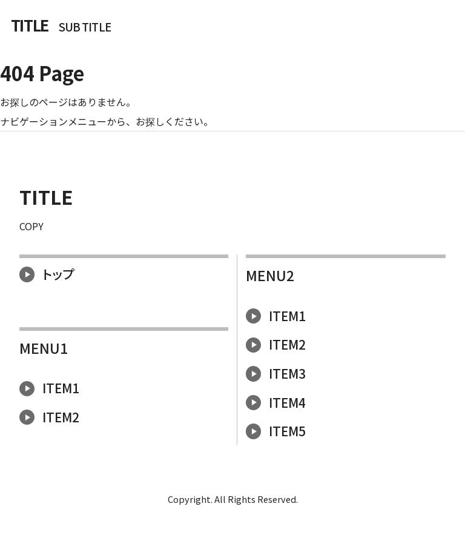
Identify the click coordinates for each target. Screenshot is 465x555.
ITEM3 (276, 373)
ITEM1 (49, 388)
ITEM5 (276, 431)
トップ (46, 274)
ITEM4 (276, 402)
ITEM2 (49, 417)
